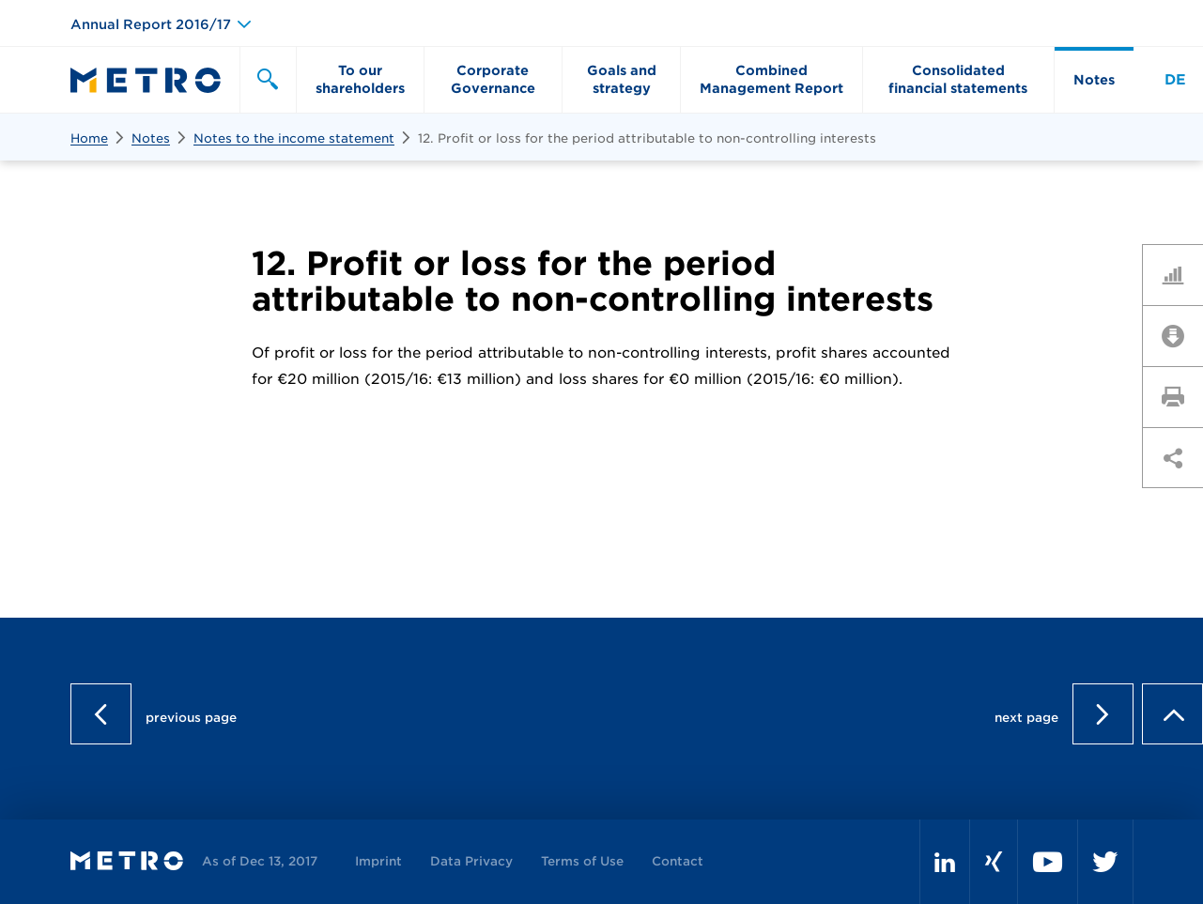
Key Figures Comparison (1179, 274)
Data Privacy (471, 861)
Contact (677, 861)
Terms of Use (582, 861)
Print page (1179, 396)
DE (1175, 79)
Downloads (1179, 335)
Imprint (378, 861)
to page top (1172, 713)
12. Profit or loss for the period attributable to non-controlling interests (647, 138)
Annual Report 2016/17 (150, 24)
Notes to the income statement (293, 138)
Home (89, 138)
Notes (150, 138)
